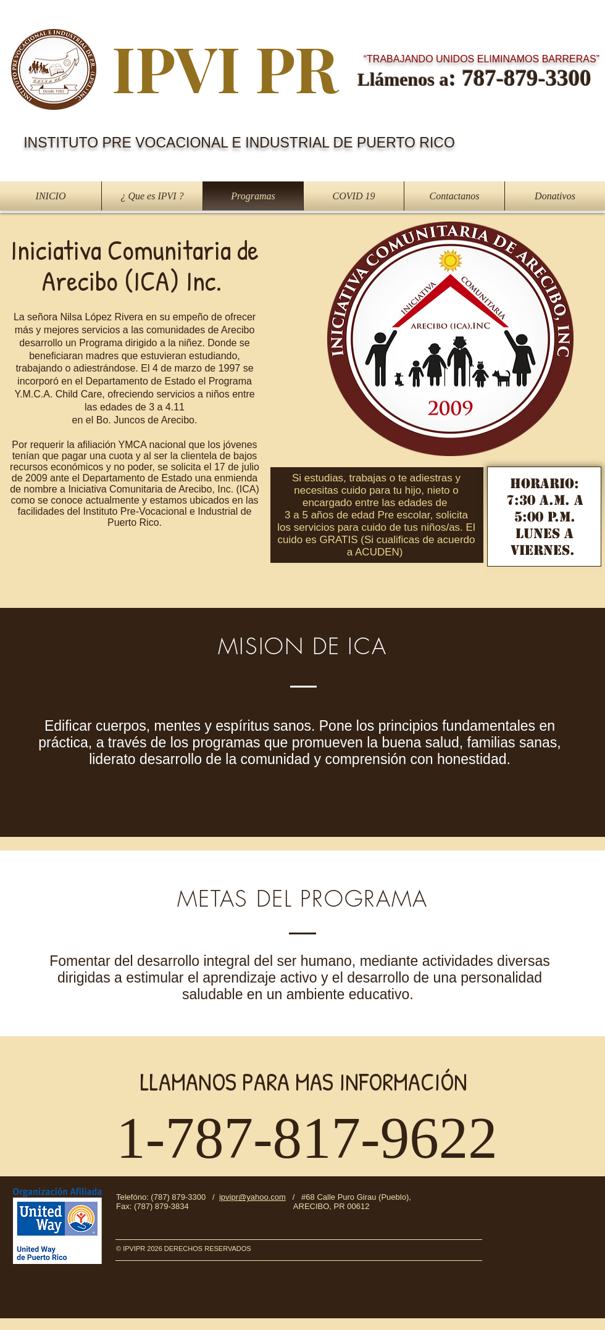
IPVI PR (225, 67)
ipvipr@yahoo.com (252, 1197)
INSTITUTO (62, 143)
